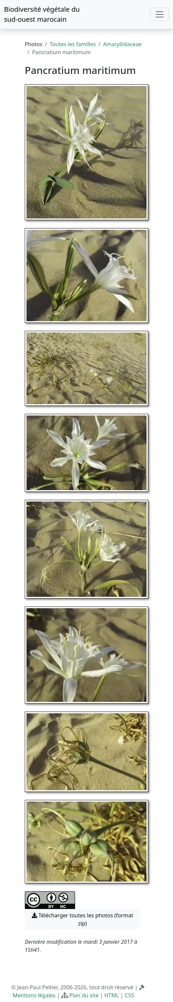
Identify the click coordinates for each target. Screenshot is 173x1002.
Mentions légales (34, 995)
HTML (111, 995)
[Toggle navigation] (159, 14)
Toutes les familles (73, 44)
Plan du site (84, 995)
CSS (129, 995)
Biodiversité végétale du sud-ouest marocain (42, 14)
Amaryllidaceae (122, 44)
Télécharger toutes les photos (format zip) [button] (82, 919)
